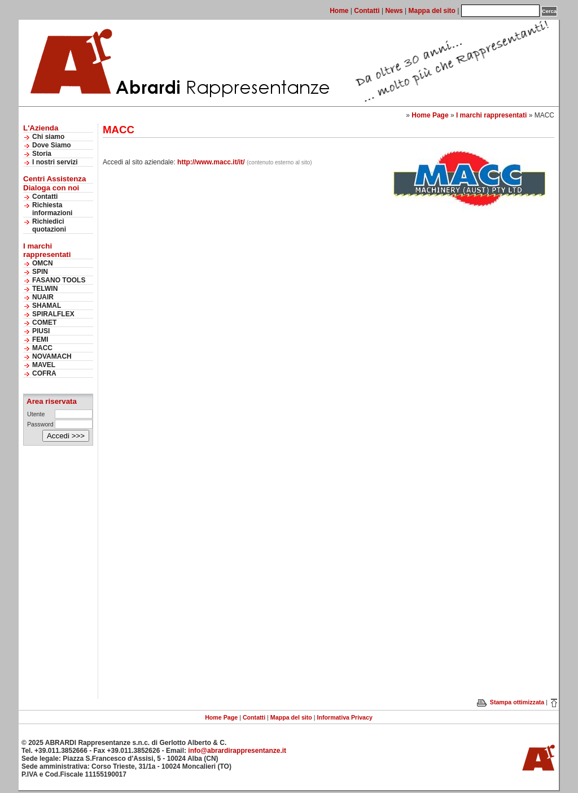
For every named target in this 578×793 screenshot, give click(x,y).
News (393, 11)
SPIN (40, 272)
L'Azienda (40, 128)
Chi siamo (48, 137)
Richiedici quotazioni (49, 225)
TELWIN (45, 289)
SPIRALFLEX (53, 314)
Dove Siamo (51, 145)
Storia (41, 154)
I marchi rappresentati (491, 115)
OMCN (42, 263)
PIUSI (41, 331)
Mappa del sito (432, 11)
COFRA (44, 373)
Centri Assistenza (54, 179)
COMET (44, 322)
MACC (42, 348)
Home (339, 11)
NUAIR (43, 297)
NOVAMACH (52, 356)
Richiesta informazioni (52, 209)
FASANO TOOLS (58, 280)
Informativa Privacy (345, 717)
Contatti (366, 11)
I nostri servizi (55, 162)
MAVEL (43, 365)
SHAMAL (46, 306)
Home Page (429, 115)
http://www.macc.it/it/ (211, 162)
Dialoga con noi (51, 188)
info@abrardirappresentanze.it (237, 751)
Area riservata (52, 401)
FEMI (40, 339)
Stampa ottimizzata (510, 702)
